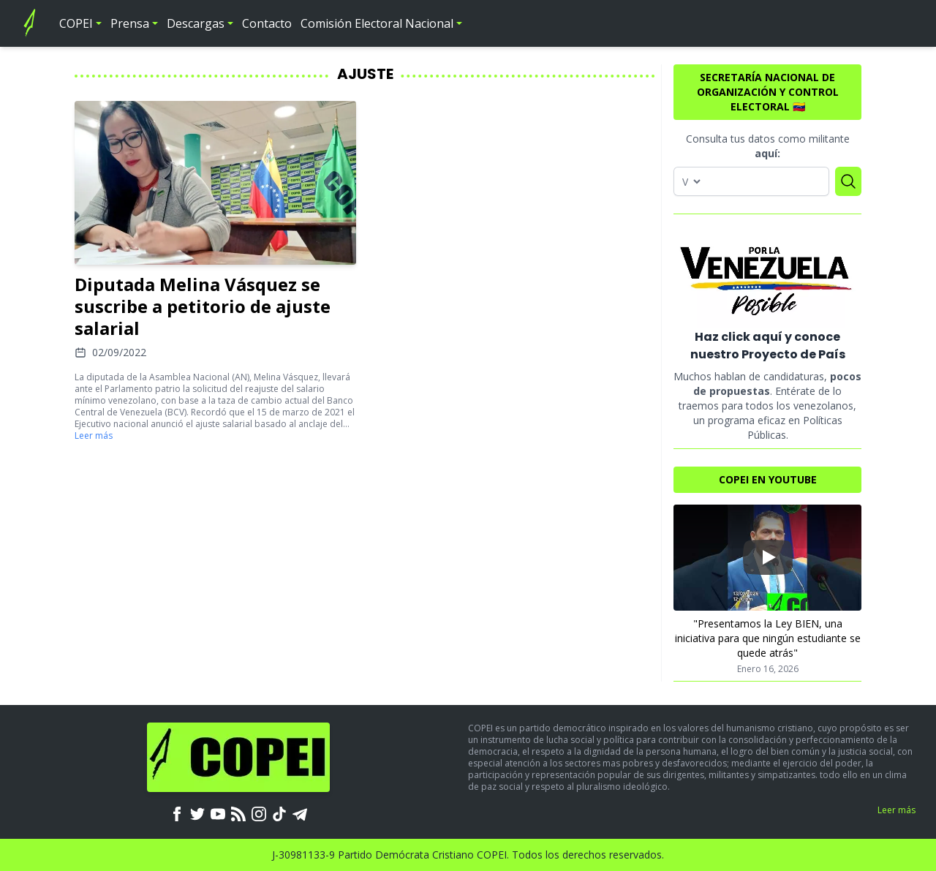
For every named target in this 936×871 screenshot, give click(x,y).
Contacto (267, 23)
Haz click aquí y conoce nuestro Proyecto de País (767, 345)
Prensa (129, 23)
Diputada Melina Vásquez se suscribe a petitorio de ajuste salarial (203, 306)
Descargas (195, 23)
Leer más (94, 435)
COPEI (76, 23)
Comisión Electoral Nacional (377, 23)
